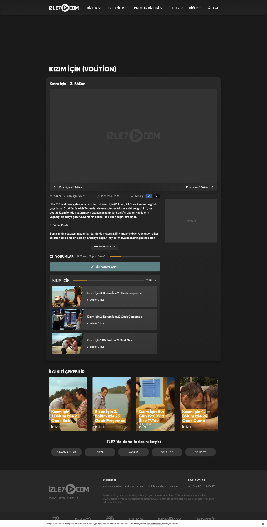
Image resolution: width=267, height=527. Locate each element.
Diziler (57, 196)
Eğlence (167, 452)
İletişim (174, 486)
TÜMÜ (151, 280)
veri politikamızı (154, 523)
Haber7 (169, 519)
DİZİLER (94, 8)
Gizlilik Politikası (157, 486)
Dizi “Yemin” (194, 486)
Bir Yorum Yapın (104, 267)
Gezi (100, 452)
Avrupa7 (110, 519)
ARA (213, 8)
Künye (140, 486)
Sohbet (200, 452)
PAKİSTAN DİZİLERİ (148, 8)
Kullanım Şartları (112, 486)
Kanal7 (55, 519)
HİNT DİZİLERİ (117, 8)
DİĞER (195, 8)
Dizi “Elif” (210, 486)
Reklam (129, 486)
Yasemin (206, 519)
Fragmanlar (66, 452)
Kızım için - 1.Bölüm (199, 187)
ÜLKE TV (176, 8)
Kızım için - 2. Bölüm (68, 187)
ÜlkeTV (136, 519)
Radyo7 (83, 519)
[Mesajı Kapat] (263, 524)
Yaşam (133, 452)
